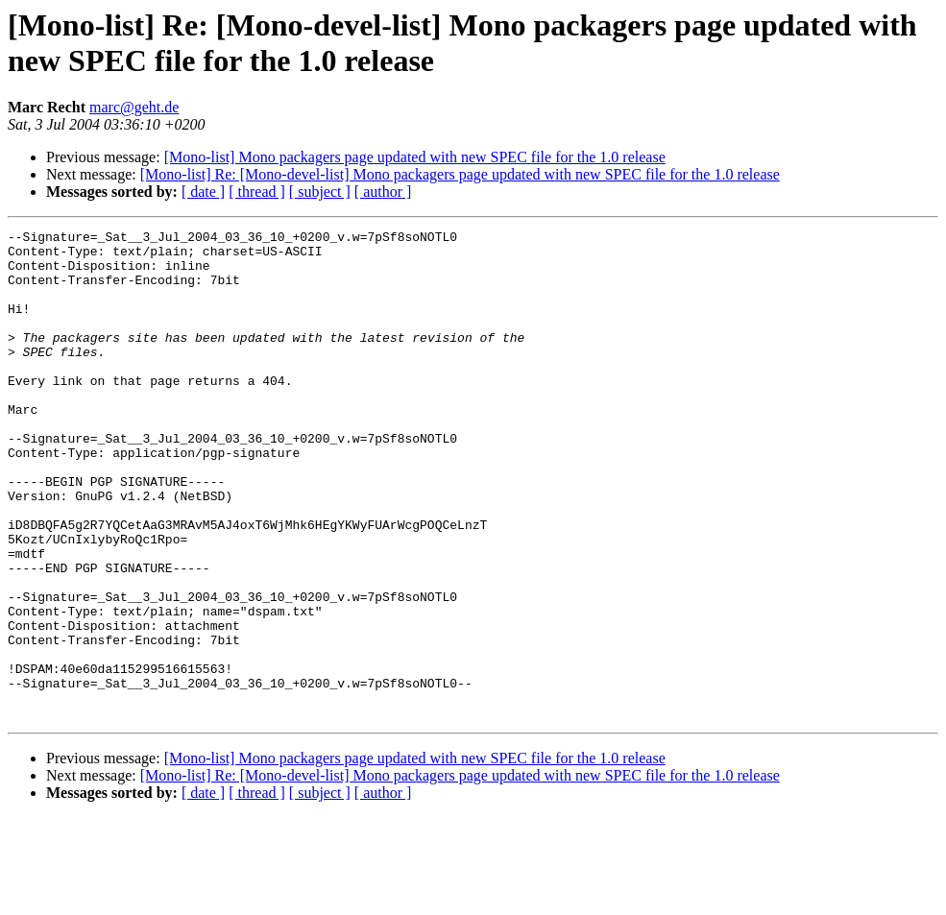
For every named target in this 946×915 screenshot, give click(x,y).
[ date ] (203, 191)
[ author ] (383, 191)
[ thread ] (257, 191)
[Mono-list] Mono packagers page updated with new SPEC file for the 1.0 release (415, 157)
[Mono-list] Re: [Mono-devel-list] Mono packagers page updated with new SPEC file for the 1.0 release (460, 174)
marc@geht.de (134, 107)
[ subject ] (320, 191)
